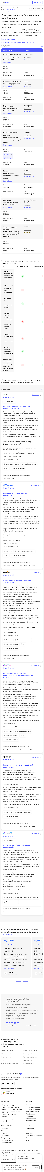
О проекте (30, 1129)
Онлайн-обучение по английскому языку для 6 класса (8, 275)
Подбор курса (6, 1142)
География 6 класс (29, 1063)
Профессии (30, 1114)
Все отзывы (5, 934)
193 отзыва (27, 174)
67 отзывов (27, 136)
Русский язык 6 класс (30, 1051)
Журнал (4, 1131)
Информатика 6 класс (30, 1057)
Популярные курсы (8, 1105)
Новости (4, 1129)
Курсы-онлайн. (14, 1074)
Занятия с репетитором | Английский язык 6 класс (8, 338)
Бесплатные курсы (8, 1114)
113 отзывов (27, 84)
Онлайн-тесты (31, 1105)
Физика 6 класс (6, 1060)
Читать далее (9, 968)
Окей (36, 1167)
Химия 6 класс (27, 1060)
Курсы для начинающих (10, 1112)
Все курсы (37, 2)
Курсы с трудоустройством (11, 1109)
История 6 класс (6, 1057)
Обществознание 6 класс (9, 1063)
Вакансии (5, 1133)
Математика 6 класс (8, 1054)
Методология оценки (34, 1131)
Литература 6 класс (29, 1054)
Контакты (29, 1133)
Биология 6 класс (7, 1051)
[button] (18, 981)
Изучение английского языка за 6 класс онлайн (8, 350)
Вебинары (30, 1116)
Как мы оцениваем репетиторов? (14, 39)
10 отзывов (27, 57)
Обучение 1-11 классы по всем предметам (8, 289)
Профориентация (33, 1107)
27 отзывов (27, 109)
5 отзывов (27, 205)
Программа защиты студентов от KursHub (17, 42)
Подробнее (7, 62)
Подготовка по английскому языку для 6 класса (8, 303)
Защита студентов (8, 1138)
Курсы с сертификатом (10, 1107)
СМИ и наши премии (34, 1135)
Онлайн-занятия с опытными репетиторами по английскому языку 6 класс (8, 321)
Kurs (5, 2)
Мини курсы (6, 1116)
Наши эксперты (7, 1140)
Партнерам (5, 1135)
